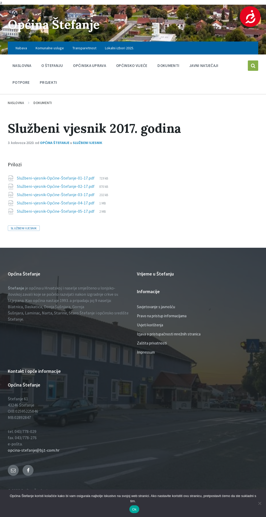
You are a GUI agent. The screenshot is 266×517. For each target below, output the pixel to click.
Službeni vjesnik (87, 142)
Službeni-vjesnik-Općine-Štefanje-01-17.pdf (56, 178)
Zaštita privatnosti (152, 343)
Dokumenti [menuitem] (168, 65)
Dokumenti (43, 103)
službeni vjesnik (24, 228)
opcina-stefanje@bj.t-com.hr (33, 450)
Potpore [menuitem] (21, 82)
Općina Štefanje (55, 24)
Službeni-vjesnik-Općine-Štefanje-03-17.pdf (56, 194)
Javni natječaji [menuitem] (203, 65)
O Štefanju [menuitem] (52, 65)
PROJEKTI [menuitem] (48, 82)
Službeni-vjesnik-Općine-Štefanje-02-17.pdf (56, 186)
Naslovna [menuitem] (21, 65)
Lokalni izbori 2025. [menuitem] (119, 48)
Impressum (146, 352)
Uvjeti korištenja (150, 324)
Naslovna (16, 103)
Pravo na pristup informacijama (162, 315)
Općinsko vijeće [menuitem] (132, 65)
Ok (134, 509)
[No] (259, 503)
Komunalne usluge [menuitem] (50, 48)
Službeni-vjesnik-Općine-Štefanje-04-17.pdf (56, 202)
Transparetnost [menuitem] (84, 48)
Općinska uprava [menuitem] (89, 65)
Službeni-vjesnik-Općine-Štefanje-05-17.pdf (56, 211)
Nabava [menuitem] (21, 48)
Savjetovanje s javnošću (156, 306)
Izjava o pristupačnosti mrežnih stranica (169, 334)
